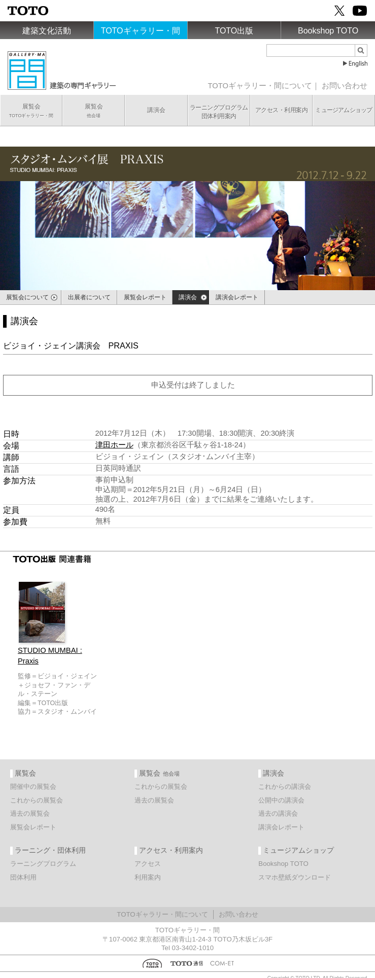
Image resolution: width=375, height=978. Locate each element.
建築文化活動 (46, 30)
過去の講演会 (278, 813)
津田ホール (114, 445)
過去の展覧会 (30, 813)
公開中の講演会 (281, 800)
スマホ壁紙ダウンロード (294, 877)
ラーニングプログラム (43, 863)
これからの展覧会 (36, 800)
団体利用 (23, 877)
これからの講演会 (284, 786)
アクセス (147, 863)
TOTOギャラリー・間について (260, 86)
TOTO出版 (234, 30)
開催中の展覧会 (33, 786)
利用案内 (147, 877)
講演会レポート (281, 827)
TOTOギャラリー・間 (140, 30)
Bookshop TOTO (328, 30)
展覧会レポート (33, 827)
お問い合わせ (344, 86)
